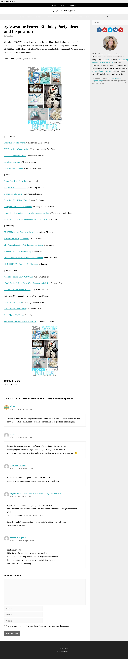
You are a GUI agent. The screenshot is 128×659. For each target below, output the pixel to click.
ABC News (105, 60)
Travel (30, 17)
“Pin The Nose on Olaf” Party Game (18, 277)
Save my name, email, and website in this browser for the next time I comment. (37, 626)
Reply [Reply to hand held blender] (32, 468)
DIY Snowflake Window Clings (16, 149)
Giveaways (99, 17)
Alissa (12, 406)
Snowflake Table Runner (14, 168)
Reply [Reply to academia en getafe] (32, 541)
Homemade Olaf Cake (13, 194)
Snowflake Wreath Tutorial (15, 143)
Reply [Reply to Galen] (30, 437)
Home (22, 17)
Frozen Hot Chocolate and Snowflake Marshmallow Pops (27, 213)
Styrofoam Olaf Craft (12, 162)
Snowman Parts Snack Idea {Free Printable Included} (25, 219)
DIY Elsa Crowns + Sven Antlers (17, 289)
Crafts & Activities (68, 17)
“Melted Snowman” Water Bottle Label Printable (23, 258)
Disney (40, 17)
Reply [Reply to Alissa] (30, 409)
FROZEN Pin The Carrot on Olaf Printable (21, 264)
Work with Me (71, 5)
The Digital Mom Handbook (101, 71)
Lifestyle (52, 17)
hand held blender (18, 465)
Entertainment (86, 17)
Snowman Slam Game (13, 302)
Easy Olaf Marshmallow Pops (16, 187)
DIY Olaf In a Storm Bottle (15, 309)
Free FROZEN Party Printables (16, 238)
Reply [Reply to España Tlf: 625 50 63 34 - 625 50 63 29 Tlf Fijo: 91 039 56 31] (29, 496)
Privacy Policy (64, 648)
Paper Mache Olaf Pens (13, 315)
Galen (12, 434)
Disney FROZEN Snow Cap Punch (18, 207)
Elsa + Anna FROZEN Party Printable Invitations (23, 245)
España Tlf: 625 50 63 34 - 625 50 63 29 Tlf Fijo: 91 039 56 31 (36, 493)
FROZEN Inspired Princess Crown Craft (20, 321)
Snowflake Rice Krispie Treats (16, 200)
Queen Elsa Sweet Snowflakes (16, 181)
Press (62, 5)
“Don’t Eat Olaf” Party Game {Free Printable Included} (26, 283)
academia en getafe (18, 538)
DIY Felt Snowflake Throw (15, 155)
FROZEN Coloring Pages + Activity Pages (21, 232)
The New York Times (106, 62)
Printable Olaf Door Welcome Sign (18, 251)
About (54, 5)
